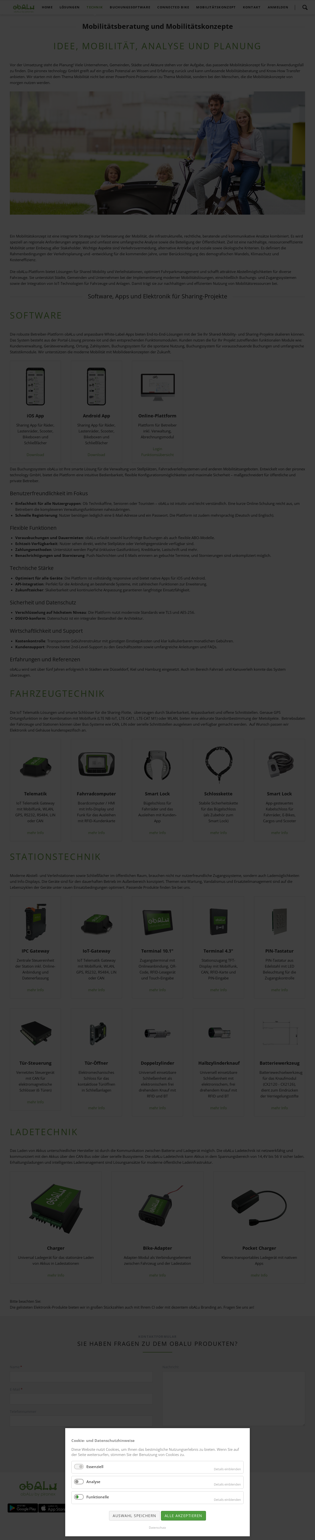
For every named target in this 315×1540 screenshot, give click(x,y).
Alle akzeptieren (183, 1515)
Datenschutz (157, 1527)
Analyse (93, 1481)
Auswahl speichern (134, 1515)
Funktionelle (97, 1496)
